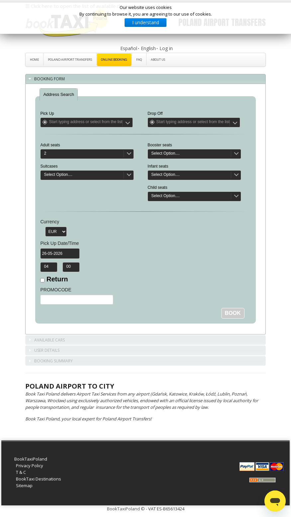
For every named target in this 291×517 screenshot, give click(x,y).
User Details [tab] (43, 350)
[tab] (59, 94)
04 (46, 266)
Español (128, 48)
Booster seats (159, 145)
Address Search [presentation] (58, 94)
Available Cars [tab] (46, 340)
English (148, 48)
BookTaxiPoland (30, 459)
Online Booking (114, 59)
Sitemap (24, 485)
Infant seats (157, 166)
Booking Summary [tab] (50, 361)
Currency (49, 221)
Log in (166, 48)
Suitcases (48, 166)
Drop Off (154, 113)
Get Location (45, 122)
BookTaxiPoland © (126, 509)
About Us (158, 59)
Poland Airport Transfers (70, 59)
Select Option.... (58, 174)
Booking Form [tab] (46, 79)
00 (68, 266)
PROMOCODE (55, 289)
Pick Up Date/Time (59, 243)
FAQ (139, 59)
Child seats (157, 187)
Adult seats (50, 145)
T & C (21, 472)
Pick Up (47, 113)
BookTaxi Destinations (38, 479)
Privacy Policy (29, 466)
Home (34, 59)
